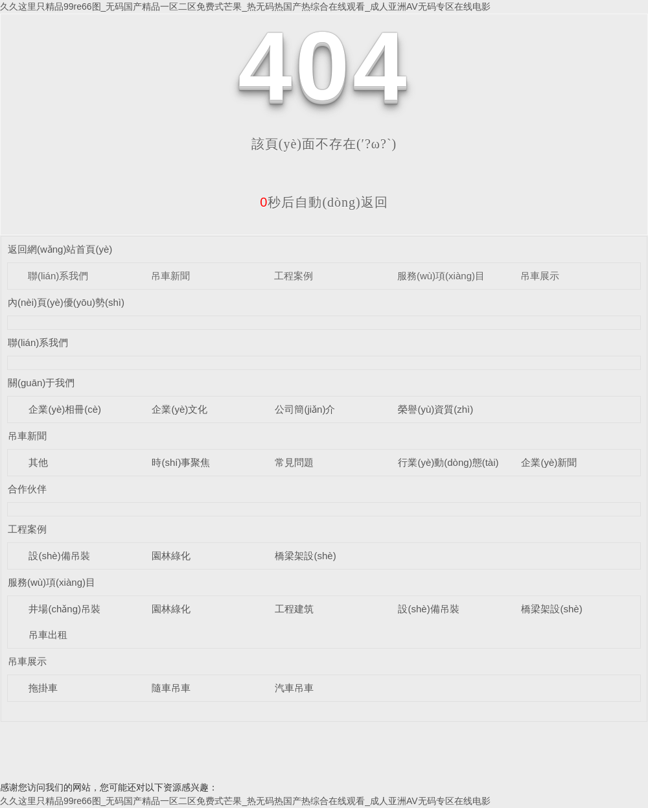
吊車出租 (48, 634)
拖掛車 (43, 687)
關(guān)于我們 (41, 382)
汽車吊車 (294, 687)
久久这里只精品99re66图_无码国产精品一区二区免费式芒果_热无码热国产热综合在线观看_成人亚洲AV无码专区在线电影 (245, 6)
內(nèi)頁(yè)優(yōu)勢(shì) (66, 302)
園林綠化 (171, 555)
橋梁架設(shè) (305, 555)
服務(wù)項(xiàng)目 (441, 275)
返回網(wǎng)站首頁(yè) (60, 249)
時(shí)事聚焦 (181, 462)
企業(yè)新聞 (549, 462)
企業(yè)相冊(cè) (65, 409)
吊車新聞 (170, 275)
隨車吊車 (171, 687)
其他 (38, 462)
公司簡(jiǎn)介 (305, 409)
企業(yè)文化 (179, 409)
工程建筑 (294, 608)
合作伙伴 (27, 488)
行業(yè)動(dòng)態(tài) (448, 462)
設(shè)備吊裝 (59, 555)
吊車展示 (539, 275)
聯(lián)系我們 (58, 275)
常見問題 (294, 462)
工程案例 (293, 275)
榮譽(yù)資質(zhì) (435, 409)
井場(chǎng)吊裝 (64, 608)
